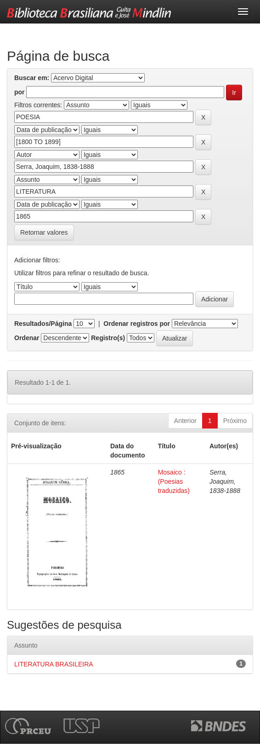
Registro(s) (108, 338)
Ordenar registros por (136, 323)
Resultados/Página (43, 323)
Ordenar (26, 338)
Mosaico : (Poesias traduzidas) (174, 481)
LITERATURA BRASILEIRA (53, 664)
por (19, 92)
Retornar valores (44, 232)
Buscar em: (31, 77)
